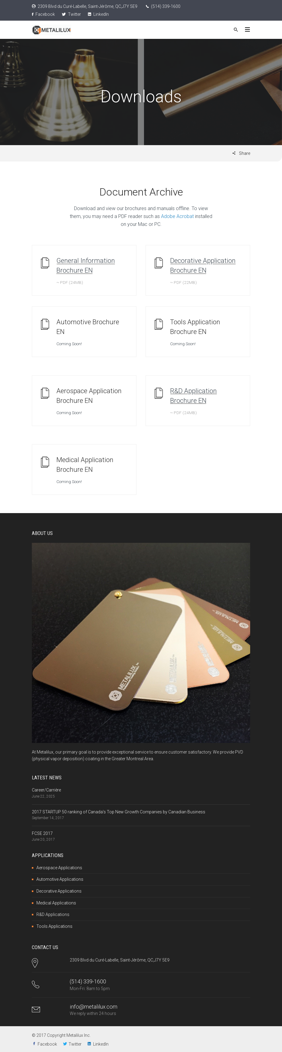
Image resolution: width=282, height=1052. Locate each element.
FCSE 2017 (42, 833)
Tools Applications (54, 926)
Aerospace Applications (59, 867)
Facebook (43, 14)
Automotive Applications (59, 879)
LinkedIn (98, 14)
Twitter (71, 14)
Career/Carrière (46, 790)
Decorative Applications (59, 891)
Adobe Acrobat (177, 216)
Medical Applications (56, 902)
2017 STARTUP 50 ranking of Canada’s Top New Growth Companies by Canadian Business (118, 811)
